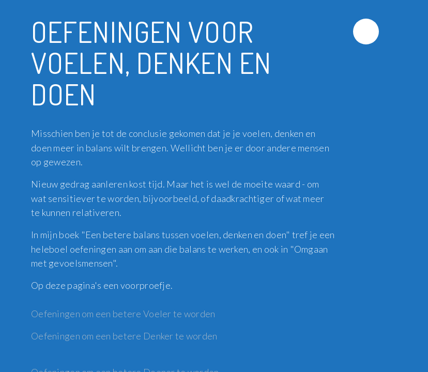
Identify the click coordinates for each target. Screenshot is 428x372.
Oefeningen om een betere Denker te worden (124, 336)
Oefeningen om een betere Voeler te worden (124, 313)
